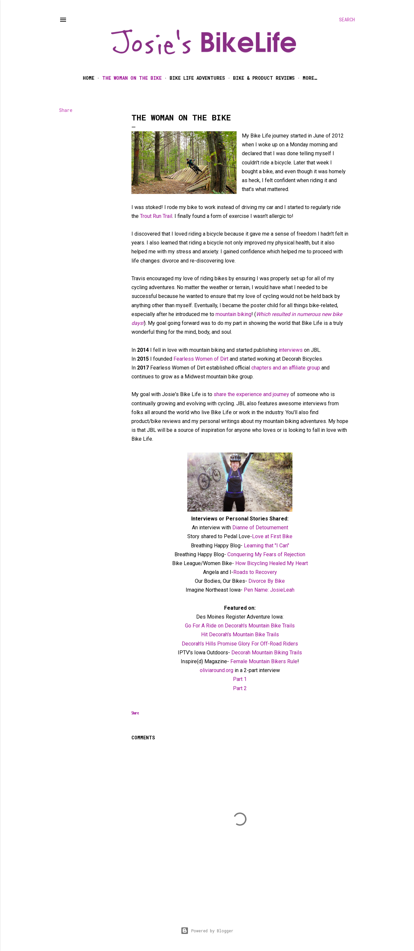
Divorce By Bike (266, 581)
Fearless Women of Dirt (200, 359)
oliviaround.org (216, 670)
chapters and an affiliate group (285, 368)
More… (310, 78)
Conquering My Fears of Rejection (266, 554)
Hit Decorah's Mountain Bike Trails (240, 634)
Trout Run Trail (156, 216)
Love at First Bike (272, 536)
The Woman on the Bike (132, 78)
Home (88, 78)
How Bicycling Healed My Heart (271, 563)
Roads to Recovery (255, 572)
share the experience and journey (251, 394)
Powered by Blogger (207, 931)
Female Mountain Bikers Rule (263, 661)
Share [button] (65, 110)
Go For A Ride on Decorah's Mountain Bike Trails (240, 626)
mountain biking (233, 314)
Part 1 (240, 679)
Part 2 (240, 688)
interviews (291, 350)
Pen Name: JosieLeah (269, 590)
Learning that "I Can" (265, 545)
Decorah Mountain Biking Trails (266, 652)
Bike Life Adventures (197, 78)
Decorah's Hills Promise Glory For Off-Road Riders (240, 644)
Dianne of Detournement (260, 527)
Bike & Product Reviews (264, 78)
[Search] (347, 20)
